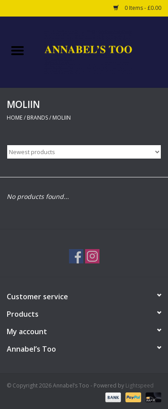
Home (14, 117)
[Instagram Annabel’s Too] (92, 256)
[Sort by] (84, 152)
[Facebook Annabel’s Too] (76, 256)
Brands (37, 117)
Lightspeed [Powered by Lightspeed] (139, 385)
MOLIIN (61, 117)
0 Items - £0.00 (137, 8)
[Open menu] (17, 50)
